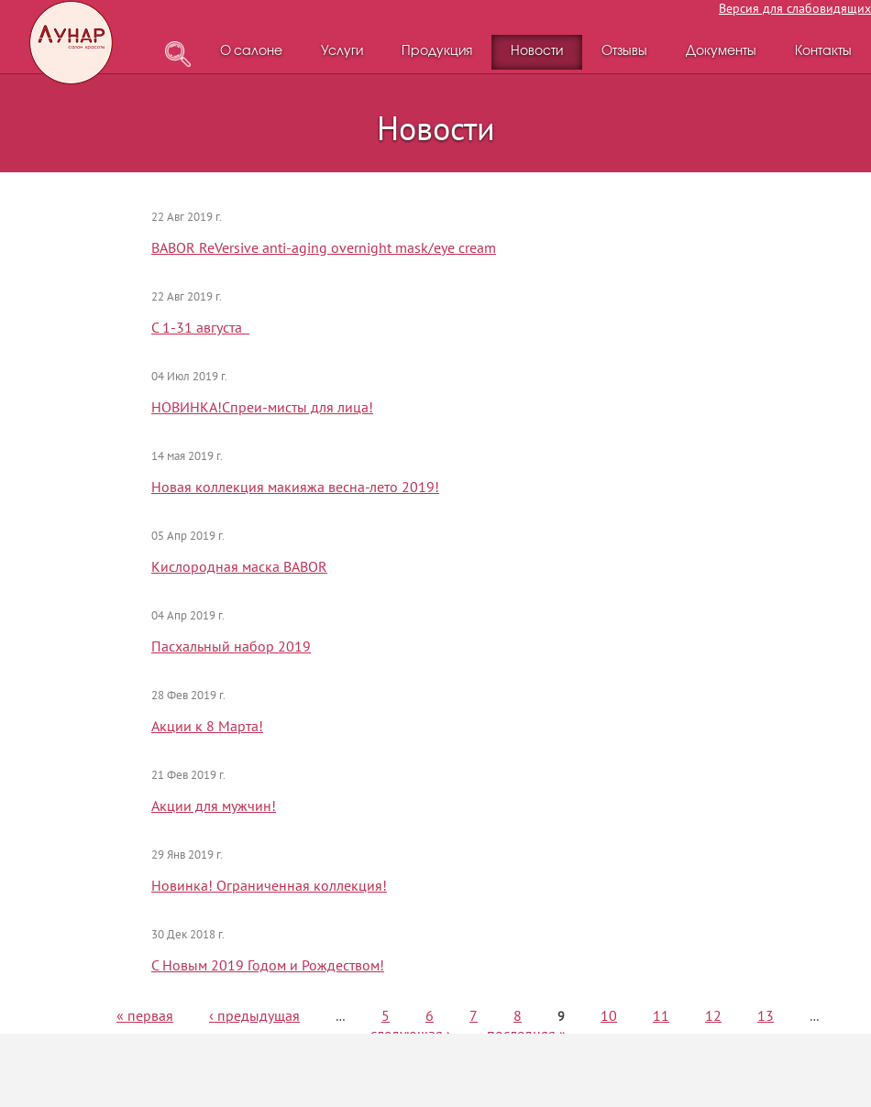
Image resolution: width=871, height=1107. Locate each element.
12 (713, 1015)
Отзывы (624, 52)
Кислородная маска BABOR (239, 566)
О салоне (251, 52)
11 (661, 1015)
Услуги (342, 52)
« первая (144, 1015)
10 (609, 1015)
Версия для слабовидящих (795, 8)
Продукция (437, 52)
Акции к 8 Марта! (207, 726)
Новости (537, 52)
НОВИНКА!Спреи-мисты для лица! (262, 407)
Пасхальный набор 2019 (231, 646)
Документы (721, 52)
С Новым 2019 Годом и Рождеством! (267, 965)
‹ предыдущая (254, 1015)
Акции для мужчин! (213, 805)
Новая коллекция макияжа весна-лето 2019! (295, 486)
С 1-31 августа (200, 327)
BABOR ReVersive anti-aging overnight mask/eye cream (323, 247)
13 (765, 1015)
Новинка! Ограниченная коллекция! (269, 885)
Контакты (823, 52)
